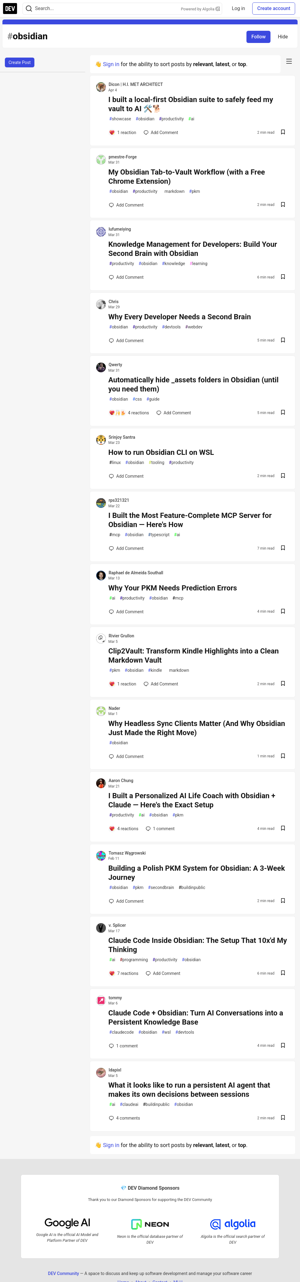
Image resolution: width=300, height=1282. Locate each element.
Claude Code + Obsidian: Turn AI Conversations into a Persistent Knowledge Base (195, 1017)
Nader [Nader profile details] (114, 708)
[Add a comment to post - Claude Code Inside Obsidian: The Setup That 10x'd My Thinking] (123, 973)
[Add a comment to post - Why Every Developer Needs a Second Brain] (126, 340)
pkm (194, 191)
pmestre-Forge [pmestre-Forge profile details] (123, 156)
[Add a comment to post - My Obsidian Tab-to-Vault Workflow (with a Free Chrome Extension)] (126, 205)
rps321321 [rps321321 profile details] (119, 500)
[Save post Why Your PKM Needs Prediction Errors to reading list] (283, 612)
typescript (158, 535)
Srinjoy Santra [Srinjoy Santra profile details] (122, 437)
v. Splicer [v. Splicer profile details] (117, 925)
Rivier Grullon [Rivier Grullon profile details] (121, 635)
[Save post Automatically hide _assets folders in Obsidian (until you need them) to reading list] (283, 413)
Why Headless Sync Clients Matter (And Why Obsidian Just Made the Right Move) (196, 728)
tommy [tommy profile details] (115, 997)
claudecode (121, 1032)
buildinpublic (192, 887)
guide (152, 399)
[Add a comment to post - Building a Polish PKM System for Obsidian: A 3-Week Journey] (126, 901)
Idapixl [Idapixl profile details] (115, 1070)
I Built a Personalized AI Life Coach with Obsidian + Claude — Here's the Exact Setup (191, 800)
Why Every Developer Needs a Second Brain (179, 317)
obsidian (145, 119)
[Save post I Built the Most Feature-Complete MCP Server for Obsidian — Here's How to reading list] (283, 548)
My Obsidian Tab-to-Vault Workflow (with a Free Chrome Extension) (186, 177)
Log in (238, 8)
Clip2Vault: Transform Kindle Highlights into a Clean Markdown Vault (193, 655)
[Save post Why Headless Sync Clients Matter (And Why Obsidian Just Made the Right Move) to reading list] (283, 756)
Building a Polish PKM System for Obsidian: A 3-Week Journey (196, 873)
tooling (156, 462)
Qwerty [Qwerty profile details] (115, 364)
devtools (171, 327)
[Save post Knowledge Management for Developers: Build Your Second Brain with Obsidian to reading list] (283, 277)
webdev (193, 327)
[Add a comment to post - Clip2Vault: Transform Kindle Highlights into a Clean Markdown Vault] (122, 683)
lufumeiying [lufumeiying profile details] (120, 229)
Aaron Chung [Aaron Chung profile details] (121, 780)
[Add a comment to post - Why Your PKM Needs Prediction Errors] (126, 612)
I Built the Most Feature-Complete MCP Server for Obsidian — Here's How (190, 520)
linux (115, 462)
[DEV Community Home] (10, 8)
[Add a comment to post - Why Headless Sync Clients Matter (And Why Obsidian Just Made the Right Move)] (126, 756)
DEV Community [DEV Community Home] (63, 1273)
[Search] (29, 8)
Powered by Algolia (200, 9)
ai (191, 119)
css (137, 399)
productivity (171, 119)
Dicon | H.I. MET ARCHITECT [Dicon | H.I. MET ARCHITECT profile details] (136, 84)
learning (199, 263)
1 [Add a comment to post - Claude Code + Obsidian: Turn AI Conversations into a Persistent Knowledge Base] (123, 1046)
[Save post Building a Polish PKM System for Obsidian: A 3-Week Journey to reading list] (283, 901)
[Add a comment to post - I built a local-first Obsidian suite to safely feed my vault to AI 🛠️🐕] (122, 132)
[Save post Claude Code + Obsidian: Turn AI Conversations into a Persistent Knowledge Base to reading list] (283, 1046)
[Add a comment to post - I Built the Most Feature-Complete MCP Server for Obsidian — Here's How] (126, 548)
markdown (173, 191)
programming (134, 960)
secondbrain (161, 887)
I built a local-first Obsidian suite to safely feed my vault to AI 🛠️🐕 (190, 104)
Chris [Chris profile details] (114, 301)
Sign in (111, 64)
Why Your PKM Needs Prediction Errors (172, 588)
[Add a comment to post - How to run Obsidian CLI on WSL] (126, 476)
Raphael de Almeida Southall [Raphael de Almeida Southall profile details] (136, 572)
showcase (120, 119)
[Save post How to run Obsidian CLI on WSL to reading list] (283, 476)
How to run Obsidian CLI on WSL (161, 452)
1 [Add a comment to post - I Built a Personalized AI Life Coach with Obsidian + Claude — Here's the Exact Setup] (160, 828)
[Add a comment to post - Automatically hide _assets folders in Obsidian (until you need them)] (129, 412)
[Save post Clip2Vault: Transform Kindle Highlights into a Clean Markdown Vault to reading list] (283, 684)
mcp (114, 535)
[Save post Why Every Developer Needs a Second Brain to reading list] (283, 341)
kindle (155, 670)
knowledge (173, 263)
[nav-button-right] (289, 61)
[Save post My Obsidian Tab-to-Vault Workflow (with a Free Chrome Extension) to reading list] (283, 205)
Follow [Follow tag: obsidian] (258, 37)
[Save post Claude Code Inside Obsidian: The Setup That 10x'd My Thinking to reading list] (283, 973)
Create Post (20, 62)
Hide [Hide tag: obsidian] (283, 37)
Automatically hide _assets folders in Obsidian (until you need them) (193, 384)
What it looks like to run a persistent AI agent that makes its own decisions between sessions (189, 1090)
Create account (273, 8)
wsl (166, 1032)
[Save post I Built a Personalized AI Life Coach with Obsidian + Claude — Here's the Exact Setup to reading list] (283, 829)
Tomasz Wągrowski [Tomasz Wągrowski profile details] (127, 853)
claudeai (129, 1104)
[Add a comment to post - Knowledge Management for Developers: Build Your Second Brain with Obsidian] (126, 277)
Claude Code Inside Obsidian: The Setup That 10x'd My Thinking (197, 945)
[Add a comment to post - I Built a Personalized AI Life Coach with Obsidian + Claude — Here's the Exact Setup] (123, 828)
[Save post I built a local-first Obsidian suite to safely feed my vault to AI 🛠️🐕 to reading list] (283, 133)
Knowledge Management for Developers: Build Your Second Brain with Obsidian (192, 249)
